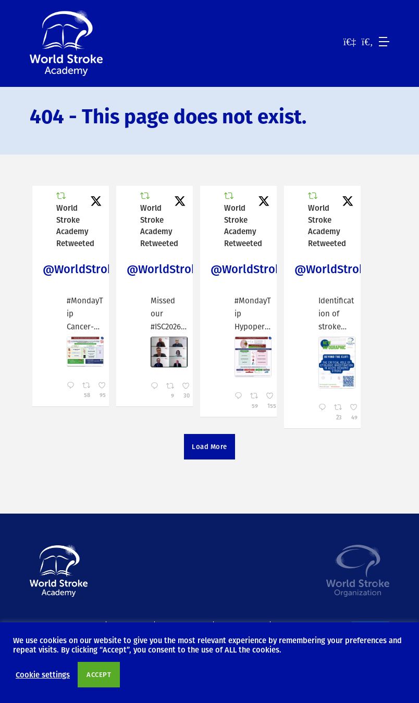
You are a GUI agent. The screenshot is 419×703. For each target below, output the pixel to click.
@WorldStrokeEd (88, 268)
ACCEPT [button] (99, 674)
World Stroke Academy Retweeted (75, 225)
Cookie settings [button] (43, 674)
